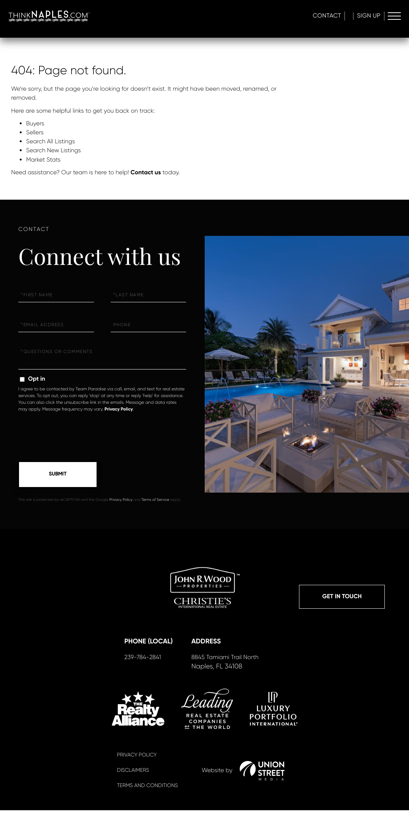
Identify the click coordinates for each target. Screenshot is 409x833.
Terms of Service (155, 501)
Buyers (35, 123)
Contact (303, 16)
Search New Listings (53, 150)
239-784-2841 (140, 679)
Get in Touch (342, 598)
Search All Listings (50, 141)
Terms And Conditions (147, 808)
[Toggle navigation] (393, 17)
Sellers (35, 132)
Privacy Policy (118, 409)
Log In (336, 16)
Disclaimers (133, 793)
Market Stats (43, 159)
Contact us (145, 172)
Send (57, 475)
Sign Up (365, 16)
